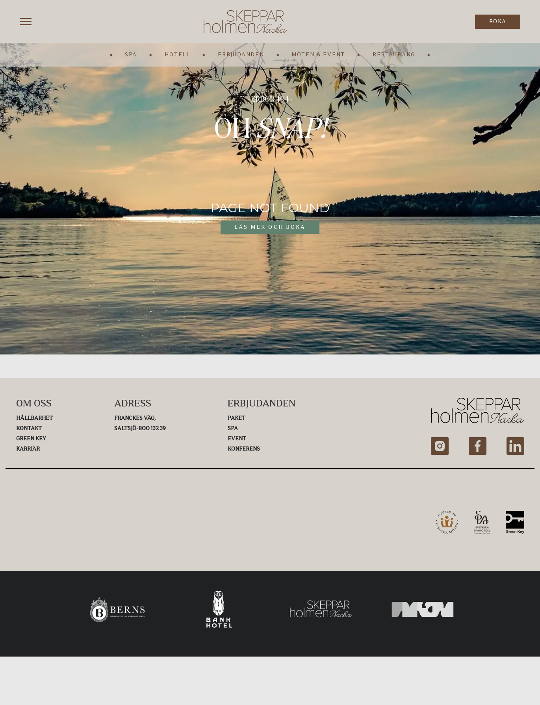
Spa (131, 54)
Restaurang (394, 54)
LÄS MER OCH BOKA (269, 227)
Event (237, 438)
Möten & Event (318, 54)
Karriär (28, 448)
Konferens (244, 448)
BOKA (497, 21)
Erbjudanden (241, 54)
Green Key (31, 438)
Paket (236, 418)
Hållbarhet (34, 418)
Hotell (177, 54)
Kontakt (29, 428)
